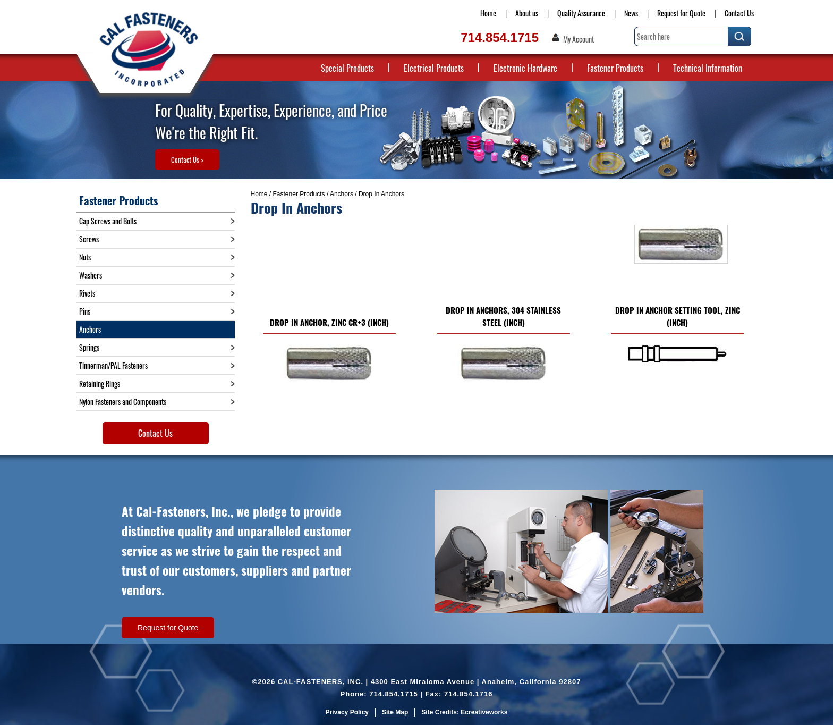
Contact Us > (187, 159)
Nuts (85, 257)
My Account (578, 39)
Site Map (395, 712)
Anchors (341, 194)
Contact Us (739, 13)
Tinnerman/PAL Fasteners (113, 365)
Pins (84, 311)
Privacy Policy (347, 712)
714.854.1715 (500, 37)
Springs (89, 347)
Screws (89, 239)
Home (488, 13)
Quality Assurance (581, 13)
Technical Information (707, 68)
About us (526, 13)
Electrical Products (434, 68)
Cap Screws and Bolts (108, 220)
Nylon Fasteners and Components (122, 401)
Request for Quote (681, 13)
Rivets (87, 293)
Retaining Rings (99, 383)
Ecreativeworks (484, 712)
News (631, 13)
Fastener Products (615, 68)
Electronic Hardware (525, 68)
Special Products (347, 68)
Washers (90, 275)
